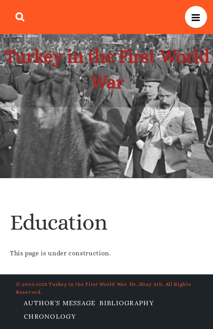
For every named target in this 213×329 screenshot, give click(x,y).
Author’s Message (59, 303)
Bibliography (126, 303)
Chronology (50, 316)
